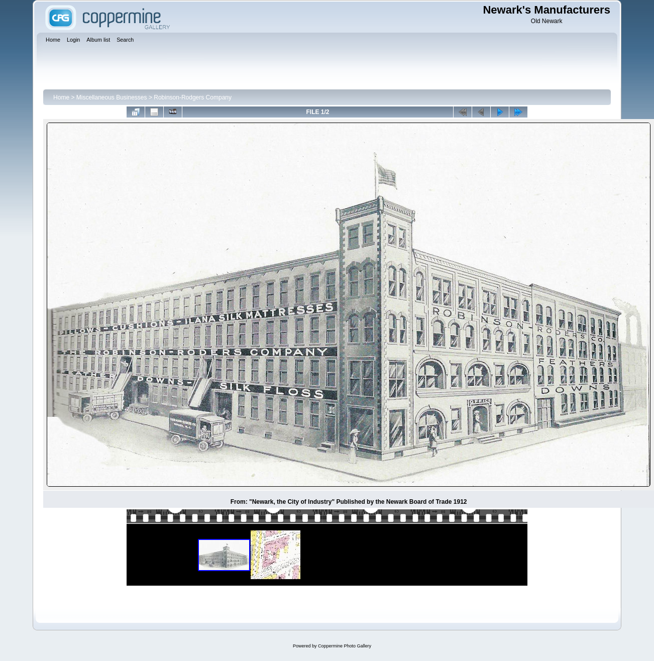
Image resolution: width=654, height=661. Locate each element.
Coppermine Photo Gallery (344, 645)
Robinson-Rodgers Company (193, 97)
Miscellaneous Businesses (111, 97)
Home (61, 97)
